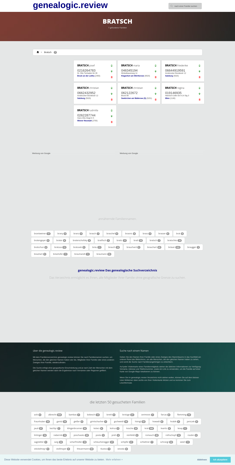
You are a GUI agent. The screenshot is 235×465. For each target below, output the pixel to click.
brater (61, 240)
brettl (111, 414)
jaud (38, 428)
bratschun (41, 247)
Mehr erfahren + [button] (114, 459)
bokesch (93, 414)
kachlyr (55, 428)
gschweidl (121, 421)
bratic (122, 240)
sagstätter (41, 442)
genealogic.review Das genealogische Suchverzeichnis (117, 270)
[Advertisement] (51, 104)
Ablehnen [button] (202, 459)
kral (149, 428)
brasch (95, 233)
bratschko (174, 240)
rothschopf (173, 435)
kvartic (166, 428)
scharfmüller (78, 442)
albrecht (55, 414)
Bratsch (48, 52)
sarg (58, 442)
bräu (97, 247)
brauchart (154, 247)
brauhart (40, 254)
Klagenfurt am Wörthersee (132, 76)
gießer (79, 421)
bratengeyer (42, 240)
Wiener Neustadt (84, 121)
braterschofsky (82, 240)
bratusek (79, 247)
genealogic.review (70, 5)
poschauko (81, 435)
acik (38, 414)
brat (180, 233)
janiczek (192, 421)
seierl (185, 442)
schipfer (127, 442)
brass (147, 233)
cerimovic (147, 414)
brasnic (130, 233)
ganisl (62, 421)
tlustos (106, 448)
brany (62, 233)
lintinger (40, 435)
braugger (193, 247)
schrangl (166, 442)
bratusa (60, 247)
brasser (163, 233)
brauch (114, 247)
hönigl (140, 421)
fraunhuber (42, 421)
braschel (112, 233)
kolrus (115, 428)
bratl (138, 240)
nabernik (60, 435)
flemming (184, 414)
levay (182, 428)
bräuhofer (60, 254)
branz (78, 233)
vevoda (122, 448)
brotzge (128, 414)
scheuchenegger (104, 442)
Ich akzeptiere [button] (220, 459)
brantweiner (42, 233)
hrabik (175, 421)
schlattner (146, 442)
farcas (165, 414)
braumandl (82, 254)
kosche (132, 428)
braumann (104, 254)
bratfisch (104, 240)
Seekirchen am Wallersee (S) (133, 98)
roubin (193, 435)
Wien (167, 98)
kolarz (98, 428)
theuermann (85, 448)
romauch (152, 435)
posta (100, 435)
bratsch (155, 240)
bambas (74, 414)
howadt (157, 421)
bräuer (174, 247)
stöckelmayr (42, 448)
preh (116, 435)
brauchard (133, 247)
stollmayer (63, 448)
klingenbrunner (77, 428)
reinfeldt (133, 435)
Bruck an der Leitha (85, 76)
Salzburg (169, 76)
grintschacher (98, 421)
